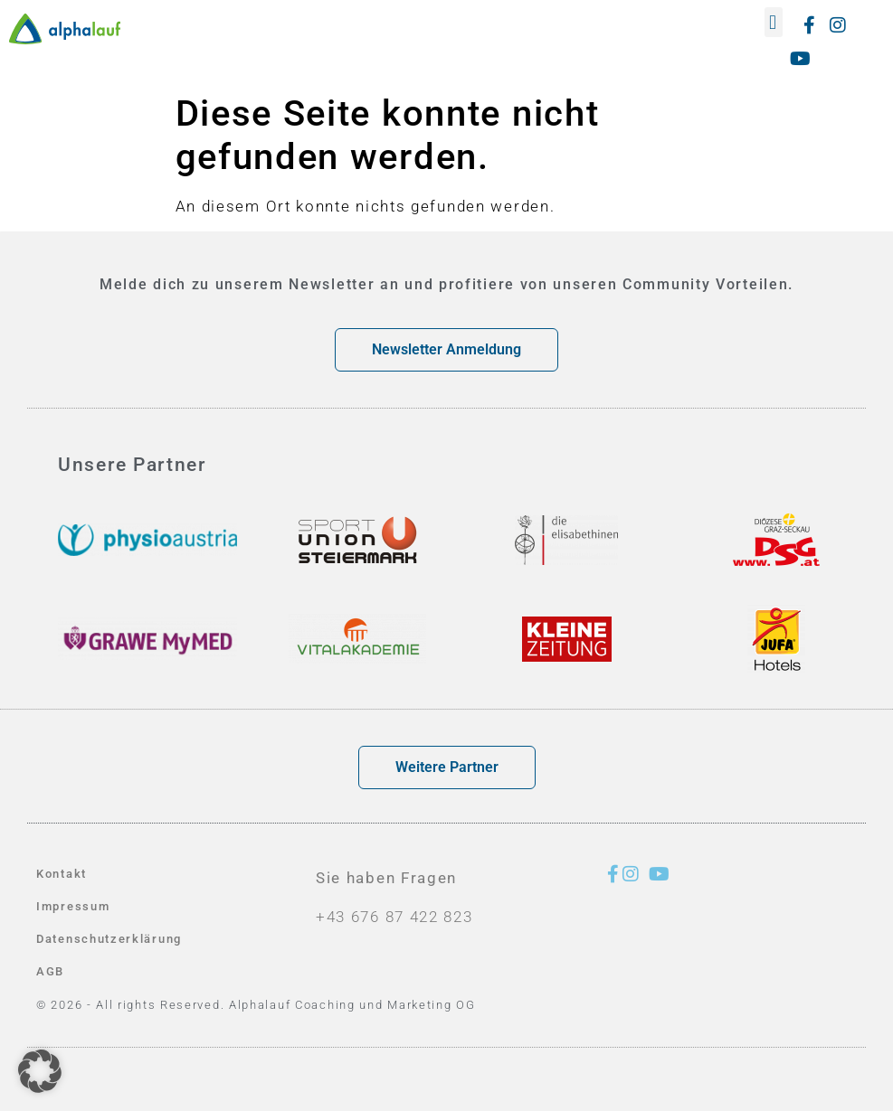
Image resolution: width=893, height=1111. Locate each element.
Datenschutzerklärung (109, 939)
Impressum (72, 906)
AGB (50, 971)
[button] (774, 22)
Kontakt (61, 873)
